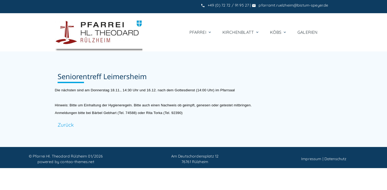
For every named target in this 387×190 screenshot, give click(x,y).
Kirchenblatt (240, 32)
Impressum (311, 158)
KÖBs (278, 32)
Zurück (66, 125)
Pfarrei (200, 32)
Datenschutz (335, 158)
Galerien (307, 32)
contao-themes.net (77, 161)
